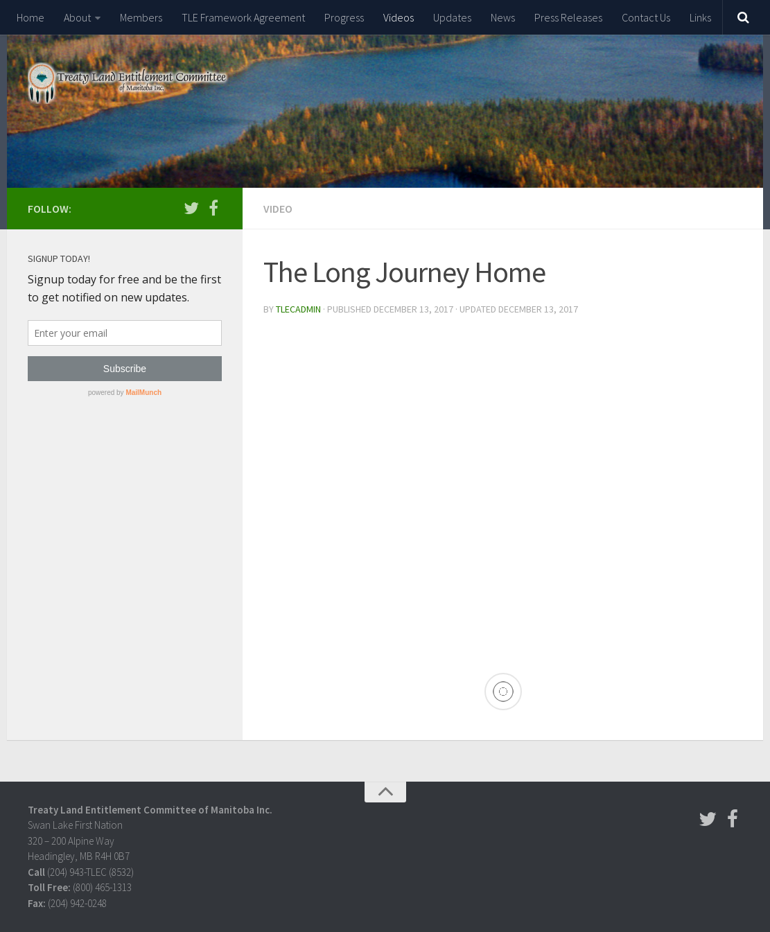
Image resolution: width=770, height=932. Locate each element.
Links (700, 17)
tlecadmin (298, 309)
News (503, 17)
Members (141, 17)
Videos (398, 17)
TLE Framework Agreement (243, 17)
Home (30, 17)
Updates (452, 17)
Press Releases (568, 17)
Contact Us (646, 17)
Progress (344, 17)
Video (277, 209)
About (77, 17)
